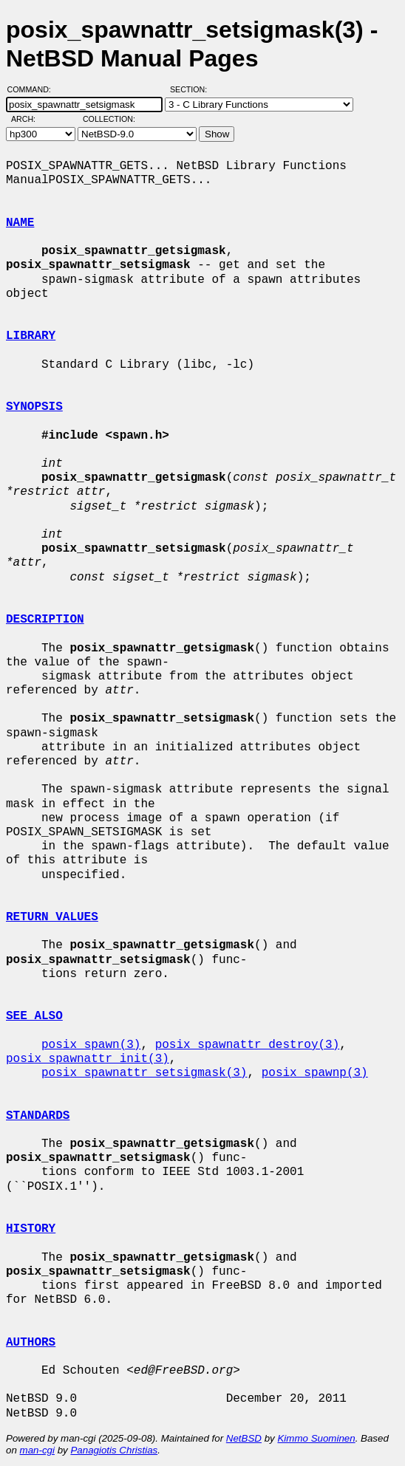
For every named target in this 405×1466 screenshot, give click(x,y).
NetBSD (244, 1438)
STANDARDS (37, 1116)
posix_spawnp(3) (315, 1073)
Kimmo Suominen (316, 1438)
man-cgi (37, 1450)
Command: (33, 89)
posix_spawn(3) (90, 1045)
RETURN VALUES (52, 917)
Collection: (109, 118)
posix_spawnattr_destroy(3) (247, 1045)
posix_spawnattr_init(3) (87, 1059)
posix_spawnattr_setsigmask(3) (144, 1073)
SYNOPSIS (34, 407)
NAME (20, 223)
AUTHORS (30, 1343)
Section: (192, 89)
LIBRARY (30, 336)
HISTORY (30, 1229)
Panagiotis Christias (113, 1450)
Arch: (30, 118)
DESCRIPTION (45, 620)
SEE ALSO (34, 1016)
